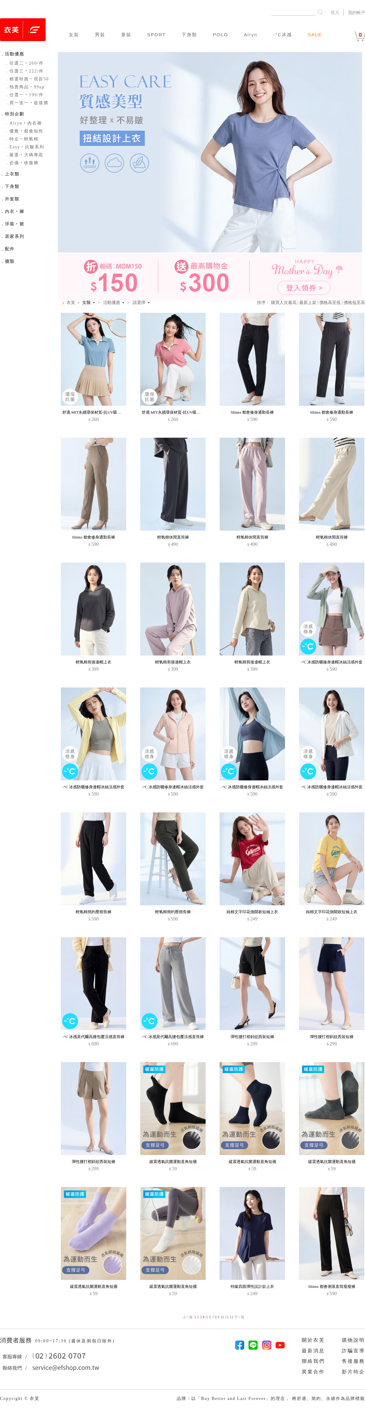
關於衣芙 (313, 1340)
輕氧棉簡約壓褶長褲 (93, 912)
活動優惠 (111, 303)
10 (222, 1317)
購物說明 (353, 1340)
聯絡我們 (313, 1361)
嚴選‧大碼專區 (24, 155)
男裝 (100, 34)
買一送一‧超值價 (26, 103)
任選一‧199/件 (24, 95)
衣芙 (71, 302)
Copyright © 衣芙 (20, 1398)
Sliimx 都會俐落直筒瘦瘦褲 (331, 1286)
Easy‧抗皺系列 (24, 147)
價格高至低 (330, 302)
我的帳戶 (356, 12)
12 (231, 1317)
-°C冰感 (282, 34)
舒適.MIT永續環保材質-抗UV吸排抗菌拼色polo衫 (105, 412)
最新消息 (313, 1350)
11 (227, 1317)
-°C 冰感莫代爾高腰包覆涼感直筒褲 (93, 1036)
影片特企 (353, 1371)
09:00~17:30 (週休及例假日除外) (75, 1341)
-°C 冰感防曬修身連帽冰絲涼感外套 (332, 662)
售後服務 (353, 1361)
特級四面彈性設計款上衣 (252, 1286)
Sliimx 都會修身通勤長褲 (252, 412)
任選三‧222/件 (24, 71)
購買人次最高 (284, 302)
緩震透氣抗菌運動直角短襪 (173, 1161)
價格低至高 (354, 302)
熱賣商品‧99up (25, 87)
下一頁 (238, 1317)
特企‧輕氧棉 (22, 139)
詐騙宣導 (353, 1350)
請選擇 (139, 303)
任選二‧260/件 (24, 63)
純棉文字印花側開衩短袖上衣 (252, 912)
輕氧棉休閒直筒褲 (173, 537)
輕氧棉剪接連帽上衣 (93, 662)
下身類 (189, 34)
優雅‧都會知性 (24, 131)
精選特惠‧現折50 (27, 79)
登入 (335, 12)
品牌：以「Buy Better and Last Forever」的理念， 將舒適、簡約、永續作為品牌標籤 (271, 1398)
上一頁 (187, 1317)
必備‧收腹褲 (22, 163)
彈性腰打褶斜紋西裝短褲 (252, 1036)
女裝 (74, 34)
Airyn (250, 34)
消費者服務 (17, 1340)
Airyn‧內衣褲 (23, 123)
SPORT (156, 34)
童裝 (126, 34)
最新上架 (307, 302)
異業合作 (313, 1371)
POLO (220, 34)
